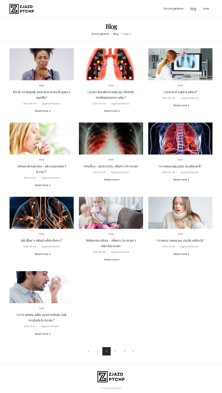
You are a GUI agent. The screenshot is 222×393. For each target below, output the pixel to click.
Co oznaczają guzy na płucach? (180, 166)
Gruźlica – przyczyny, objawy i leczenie (110, 166)
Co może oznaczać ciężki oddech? (180, 240)
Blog (115, 34)
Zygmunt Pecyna (49, 103)
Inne (41, 85)
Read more (41, 111)
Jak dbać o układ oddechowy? (41, 240)
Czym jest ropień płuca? (180, 92)
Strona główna (100, 34)
